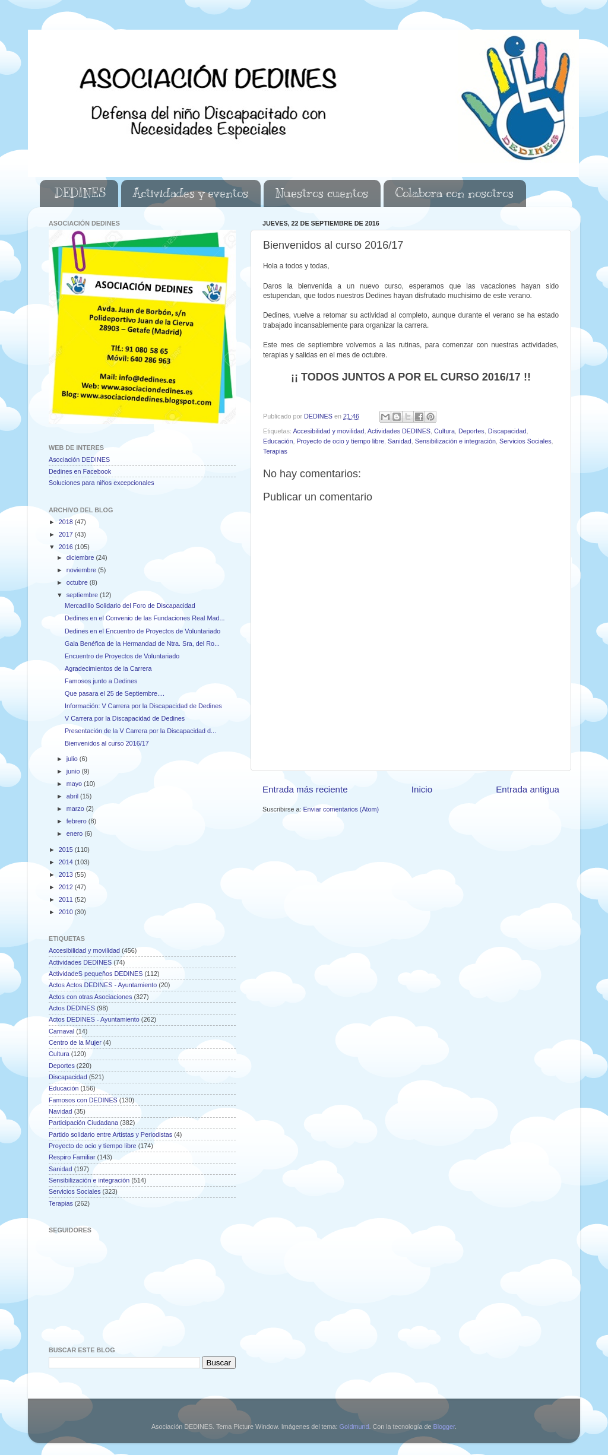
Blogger (444, 1426)
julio (73, 758)
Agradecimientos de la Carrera (108, 668)
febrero (77, 821)
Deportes (471, 431)
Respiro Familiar (72, 1157)
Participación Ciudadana (83, 1122)
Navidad (60, 1111)
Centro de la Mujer (75, 1042)
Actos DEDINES (72, 1008)
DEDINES (80, 193)
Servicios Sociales (525, 441)
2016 (67, 546)
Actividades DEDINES (399, 431)
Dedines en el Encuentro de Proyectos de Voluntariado (142, 631)
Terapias (275, 451)
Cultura (444, 431)
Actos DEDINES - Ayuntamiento (94, 1019)
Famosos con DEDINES (83, 1100)
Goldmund (354, 1426)
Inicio (421, 789)
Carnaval (61, 1031)
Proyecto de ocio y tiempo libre (340, 441)
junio (74, 771)
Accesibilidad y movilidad (328, 431)
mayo (75, 783)
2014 (67, 862)
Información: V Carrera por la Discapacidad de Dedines (143, 705)
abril (73, 796)
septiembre (83, 594)
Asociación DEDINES (79, 459)
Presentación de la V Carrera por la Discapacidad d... (140, 730)
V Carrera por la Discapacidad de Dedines (125, 718)
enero (75, 833)
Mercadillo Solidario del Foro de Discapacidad (130, 605)
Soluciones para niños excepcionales (101, 482)
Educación (278, 441)
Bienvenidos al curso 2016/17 (107, 743)
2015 (67, 849)
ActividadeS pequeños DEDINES (95, 973)
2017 (67, 534)
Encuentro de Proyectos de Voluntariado (122, 656)
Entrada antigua (527, 789)
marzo (76, 808)
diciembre (81, 557)
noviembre (82, 569)
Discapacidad (507, 431)
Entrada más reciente (305, 789)
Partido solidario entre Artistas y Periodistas (110, 1134)
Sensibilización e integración (455, 441)
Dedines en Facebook (80, 471)
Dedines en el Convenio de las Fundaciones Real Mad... (145, 618)
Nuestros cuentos (322, 193)
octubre (78, 582)
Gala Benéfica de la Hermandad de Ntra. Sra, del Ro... (142, 643)
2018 (67, 521)
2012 (67, 886)
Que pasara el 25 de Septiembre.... (114, 693)
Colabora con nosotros (454, 193)
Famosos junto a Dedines (101, 680)
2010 (67, 911)
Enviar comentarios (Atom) (341, 809)
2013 (67, 874)
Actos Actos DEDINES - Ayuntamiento (103, 984)
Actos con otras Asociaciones (90, 996)
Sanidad (399, 441)
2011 (67, 899)
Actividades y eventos (190, 193)
